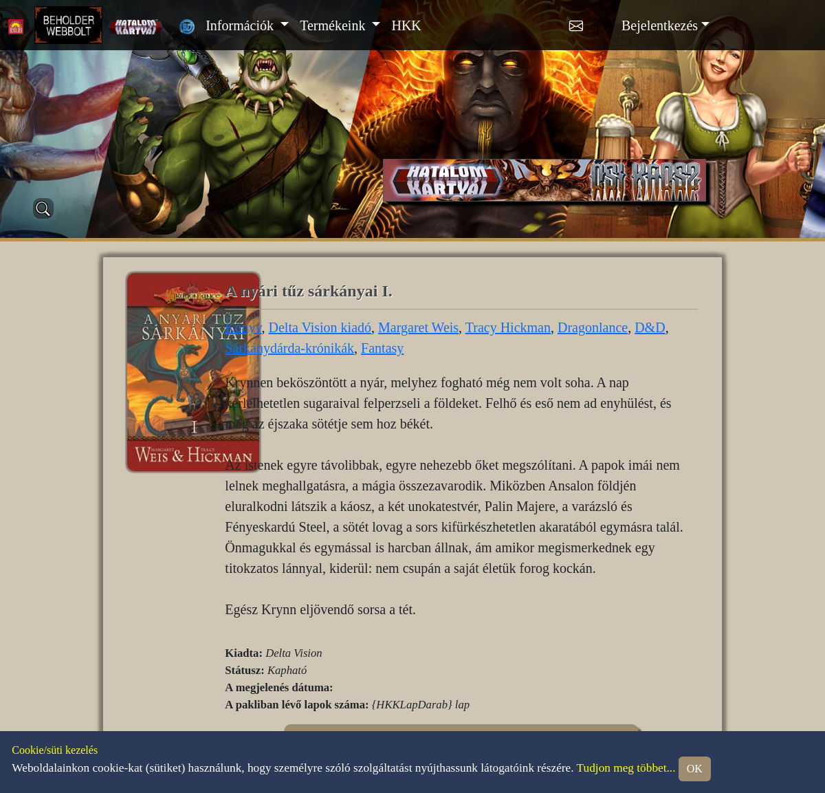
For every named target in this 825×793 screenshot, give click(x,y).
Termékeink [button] (334, 25)
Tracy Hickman (508, 327)
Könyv (243, 327)
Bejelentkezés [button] (660, 25)
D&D (650, 327)
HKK (406, 25)
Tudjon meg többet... (626, 767)
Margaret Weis (418, 327)
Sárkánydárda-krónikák (289, 348)
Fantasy (382, 348)
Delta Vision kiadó (320, 327)
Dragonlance (593, 327)
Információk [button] (241, 25)
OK (695, 768)
